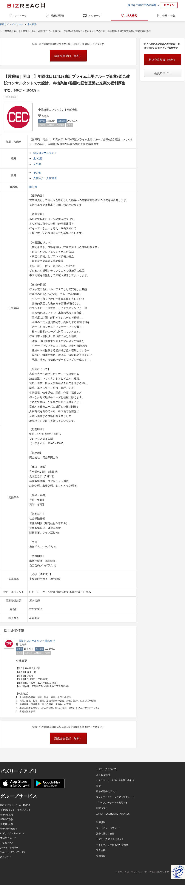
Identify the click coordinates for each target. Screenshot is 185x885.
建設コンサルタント (45, 152)
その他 (37, 164)
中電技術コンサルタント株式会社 (35, 640)
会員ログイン (162, 73)
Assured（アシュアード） (13, 852)
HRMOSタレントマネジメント (15, 810)
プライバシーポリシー (107, 828)
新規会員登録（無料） (68, 55)
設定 (98, 786)
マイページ (20, 15)
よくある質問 (103, 774)
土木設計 (38, 158)
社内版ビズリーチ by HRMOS (15, 805)
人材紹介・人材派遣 (45, 178)
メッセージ (94, 15)
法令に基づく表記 (105, 833)
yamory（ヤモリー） (10, 847)
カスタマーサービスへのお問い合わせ (115, 780)
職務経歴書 (57, 15)
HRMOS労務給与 (8, 828)
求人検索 (132, 15)
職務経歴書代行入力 (106, 791)
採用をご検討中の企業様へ (143, 5)
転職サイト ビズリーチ (11, 24)
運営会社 (100, 850)
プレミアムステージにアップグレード (115, 797)
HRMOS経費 (6, 824)
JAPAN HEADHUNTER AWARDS (113, 814)
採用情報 (100, 856)
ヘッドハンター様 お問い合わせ (112, 844)
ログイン (169, 5)
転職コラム (101, 808)
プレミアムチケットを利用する (112, 802)
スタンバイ (5, 857)
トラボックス (6, 843)
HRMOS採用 (6, 814)
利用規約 (100, 822)
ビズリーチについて (106, 769)
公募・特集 (168, 15)
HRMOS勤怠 (6, 819)
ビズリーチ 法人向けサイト (110, 839)
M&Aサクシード (8, 838)
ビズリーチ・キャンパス (12, 833)
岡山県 (33, 186)
